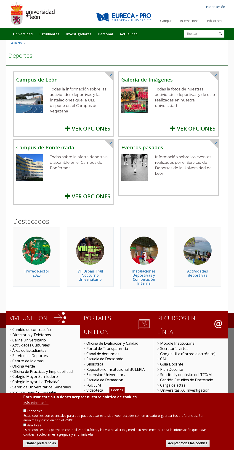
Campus (166, 21)
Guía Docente (171, 364)
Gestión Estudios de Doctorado (186, 379)
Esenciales (35, 417)
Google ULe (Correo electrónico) (187, 353)
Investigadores (78, 34)
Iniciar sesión (215, 7)
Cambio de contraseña (31, 329)
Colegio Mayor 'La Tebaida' (35, 381)
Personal (105, 34)
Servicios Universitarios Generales (41, 387)
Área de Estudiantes (29, 350)
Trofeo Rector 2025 (36, 273)
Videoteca (94, 390)
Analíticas (34, 431)
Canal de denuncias (102, 353)
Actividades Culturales (31, 345)
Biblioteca (214, 21)
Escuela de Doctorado (104, 358)
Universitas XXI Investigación (185, 390)
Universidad (23, 34)
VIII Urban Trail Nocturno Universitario (90, 275)
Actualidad (129, 34)
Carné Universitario (29, 340)
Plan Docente (171, 369)
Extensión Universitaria (106, 374)
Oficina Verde (23, 366)
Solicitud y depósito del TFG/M (186, 374)
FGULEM (93, 385)
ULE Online (95, 395)
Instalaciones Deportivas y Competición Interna (144, 277)
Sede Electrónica (174, 395)
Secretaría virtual (174, 348)
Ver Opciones (87, 128)
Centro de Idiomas (28, 360)
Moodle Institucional (177, 343)
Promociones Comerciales (34, 392)
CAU (164, 358)
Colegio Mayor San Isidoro (35, 376)
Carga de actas (172, 385)
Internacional (189, 21)
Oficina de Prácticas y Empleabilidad (42, 371)
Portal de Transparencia (107, 348)
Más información (35, 408)
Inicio (18, 43)
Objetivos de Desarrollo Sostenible (42, 397)
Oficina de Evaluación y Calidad (112, 343)
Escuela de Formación (104, 379)
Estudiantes (49, 34)
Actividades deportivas (197, 273)
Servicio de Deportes (30, 355)
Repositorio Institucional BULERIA (115, 369)
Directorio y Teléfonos (31, 334)
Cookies (117, 395)
